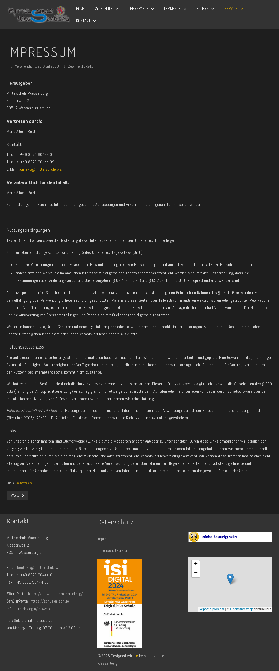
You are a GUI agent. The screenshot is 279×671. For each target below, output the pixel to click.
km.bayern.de (24, 483)
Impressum (106, 539)
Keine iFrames (230, 584)
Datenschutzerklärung (115, 550)
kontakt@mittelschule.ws (40, 169)
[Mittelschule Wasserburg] (39, 15)
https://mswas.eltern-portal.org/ (55, 594)
